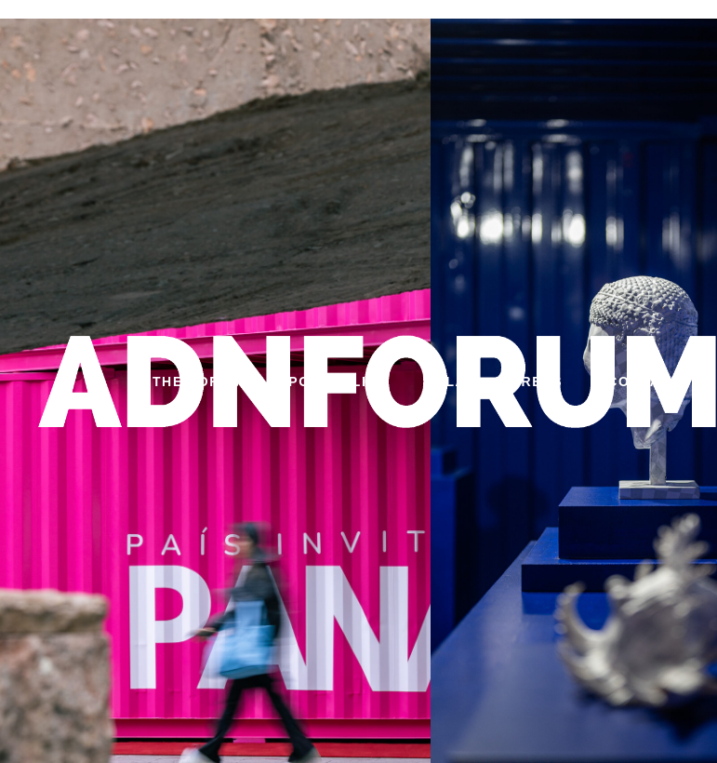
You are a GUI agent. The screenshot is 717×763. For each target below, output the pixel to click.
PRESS (537, 381)
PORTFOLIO (333, 381)
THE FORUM (198, 381)
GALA (444, 381)
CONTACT (644, 381)
